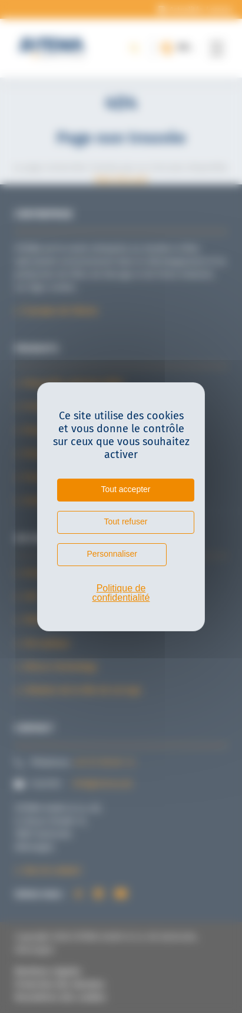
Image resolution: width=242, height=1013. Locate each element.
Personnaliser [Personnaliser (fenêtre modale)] (112, 553)
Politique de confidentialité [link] (121, 593)
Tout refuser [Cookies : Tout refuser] (126, 521)
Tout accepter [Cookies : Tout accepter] (125, 489)
